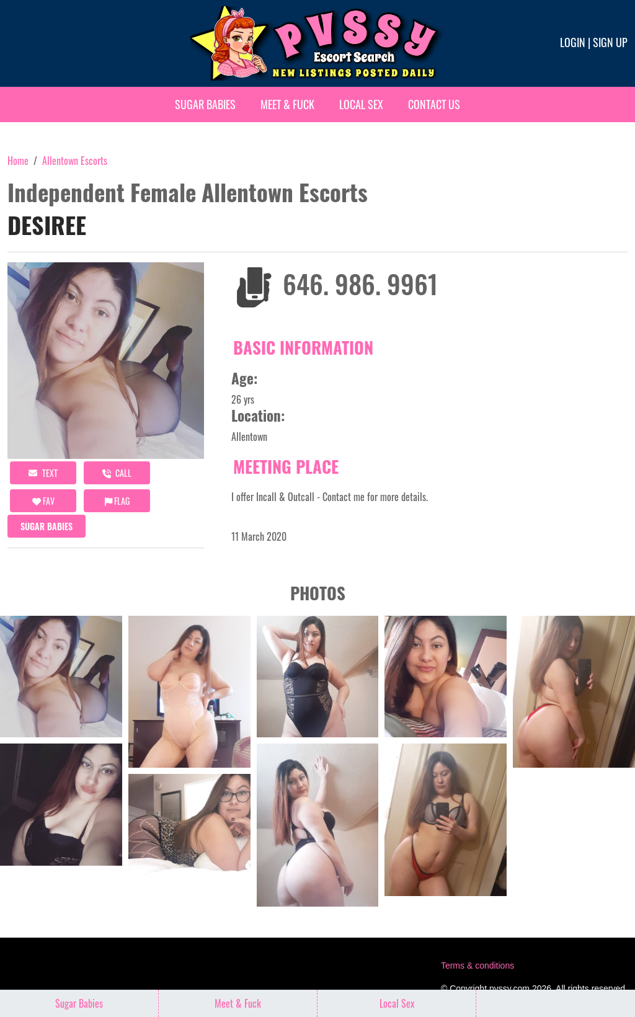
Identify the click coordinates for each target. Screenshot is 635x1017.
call (116, 472)
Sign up (610, 42)
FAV (43, 500)
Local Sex (361, 104)
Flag (117, 500)
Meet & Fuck (287, 104)
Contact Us (434, 104)
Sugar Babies (205, 104)
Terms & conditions (477, 965)
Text (43, 472)
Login (572, 42)
